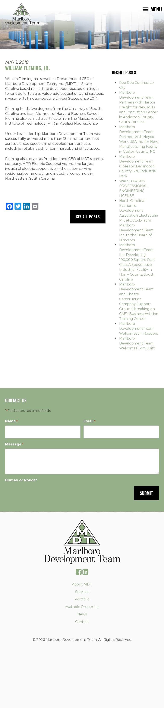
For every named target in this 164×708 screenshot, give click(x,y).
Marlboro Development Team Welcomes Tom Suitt (137, 343)
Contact (82, 622)
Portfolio (82, 599)
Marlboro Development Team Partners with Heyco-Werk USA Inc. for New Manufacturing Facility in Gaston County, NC (138, 139)
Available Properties (82, 607)
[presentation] (37, 492)
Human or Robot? (21, 480)
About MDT (82, 584)
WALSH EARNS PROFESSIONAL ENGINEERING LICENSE (133, 188)
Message (14, 444)
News (82, 614)
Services (82, 592)
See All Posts (88, 216)
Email (89, 421)
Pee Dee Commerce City (136, 85)
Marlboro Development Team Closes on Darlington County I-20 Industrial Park (138, 166)
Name (11, 421)
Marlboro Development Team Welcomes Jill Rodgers (138, 329)
